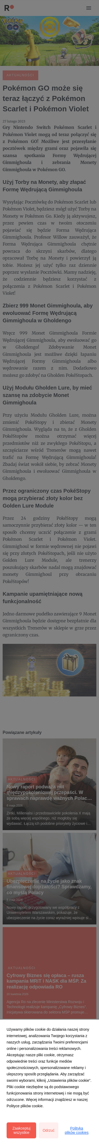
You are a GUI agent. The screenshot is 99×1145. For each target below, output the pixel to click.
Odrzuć (48, 1130)
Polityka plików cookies (76, 1130)
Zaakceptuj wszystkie (21, 1130)
